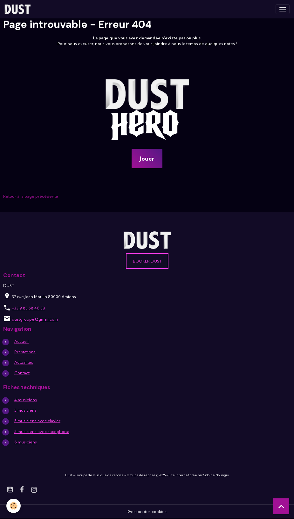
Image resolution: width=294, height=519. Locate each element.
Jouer (147, 158)
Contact (22, 372)
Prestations (25, 351)
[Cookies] (13, 506)
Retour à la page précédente (30, 196)
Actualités (23, 362)
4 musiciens (25, 399)
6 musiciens (25, 442)
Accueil (21, 341)
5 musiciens (25, 410)
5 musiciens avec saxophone (41, 431)
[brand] (18, 9)
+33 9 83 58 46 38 (28, 308)
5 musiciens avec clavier (37, 420)
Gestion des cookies (147, 511)
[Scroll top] (281, 506)
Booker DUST (147, 261)
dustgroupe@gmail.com (35, 319)
